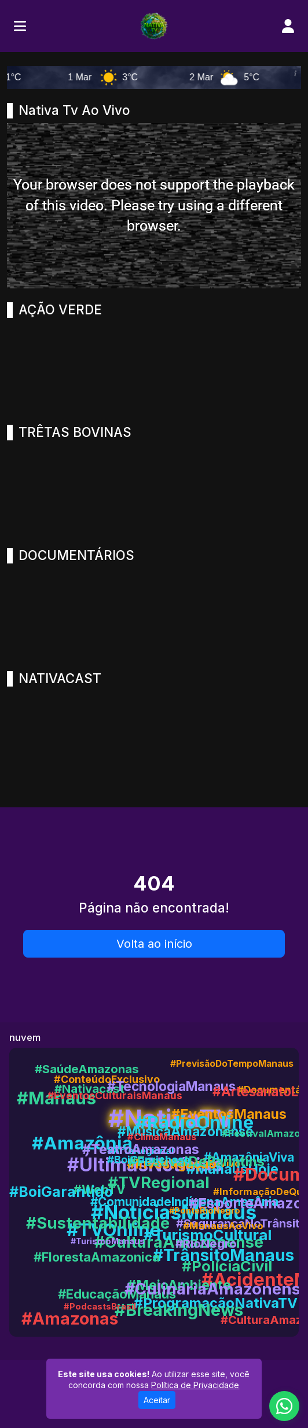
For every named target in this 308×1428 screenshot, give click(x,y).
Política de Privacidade (195, 1385)
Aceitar (157, 1400)
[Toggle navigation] (20, 26)
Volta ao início (154, 944)
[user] (288, 26)
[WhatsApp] (284, 1406)
